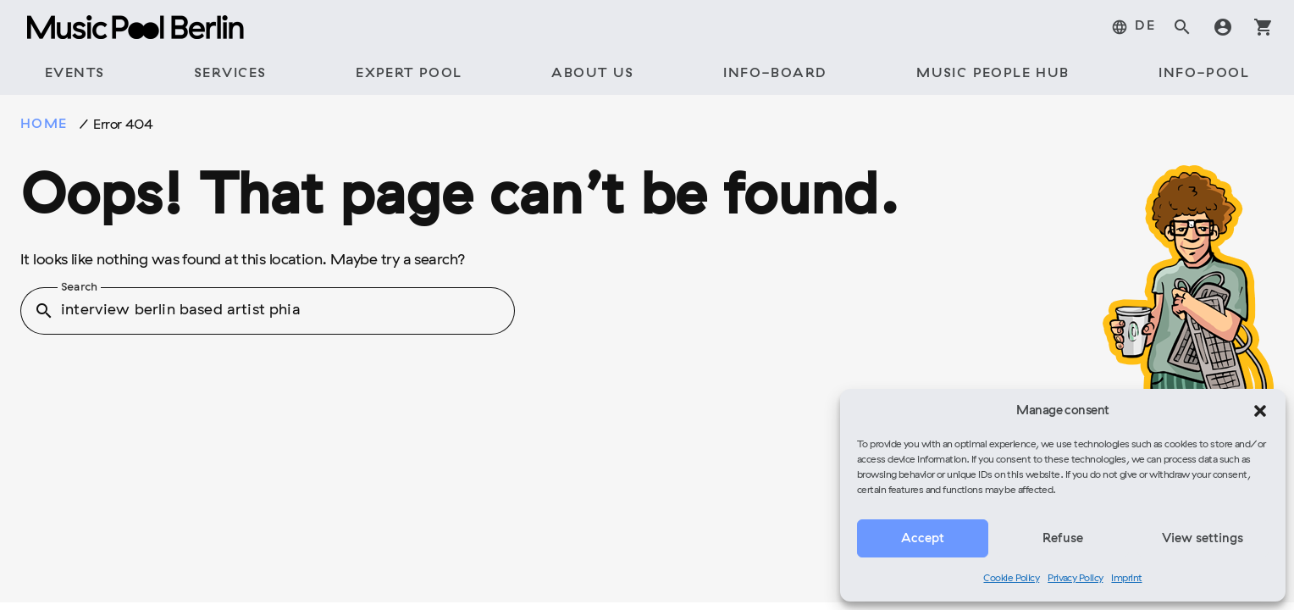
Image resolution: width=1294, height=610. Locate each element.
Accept (922, 539)
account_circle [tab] (1223, 27)
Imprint (1126, 578)
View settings (1202, 539)
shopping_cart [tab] (1263, 27)
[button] (1260, 410)
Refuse (1062, 539)
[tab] (74, 74)
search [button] (44, 311)
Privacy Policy (1075, 578)
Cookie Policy (1011, 578)
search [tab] (1182, 27)
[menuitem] (1133, 27)
